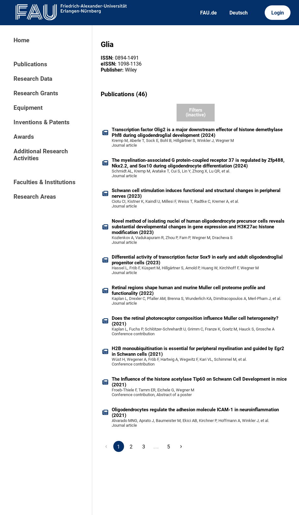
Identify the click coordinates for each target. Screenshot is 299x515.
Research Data (33, 78)
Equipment (28, 107)
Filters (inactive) (196, 112)
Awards (24, 136)
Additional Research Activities (41, 155)
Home (21, 40)
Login (277, 13)
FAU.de (208, 13)
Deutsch (238, 13)
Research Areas (35, 196)
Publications (30, 64)
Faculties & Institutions (45, 182)
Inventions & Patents (42, 122)
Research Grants (36, 93)
